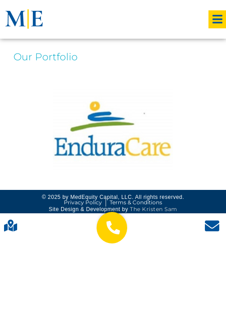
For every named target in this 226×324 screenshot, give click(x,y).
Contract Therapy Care (113, 128)
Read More (113, 150)
